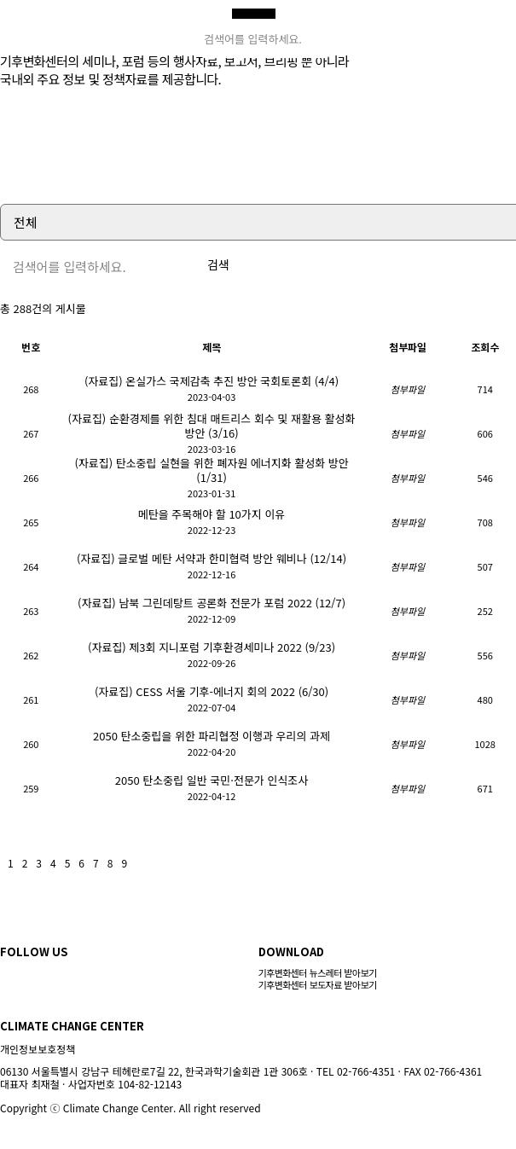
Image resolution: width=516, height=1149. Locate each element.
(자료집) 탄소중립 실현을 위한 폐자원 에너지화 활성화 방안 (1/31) (211, 470)
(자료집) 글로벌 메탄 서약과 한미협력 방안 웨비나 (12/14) (211, 558)
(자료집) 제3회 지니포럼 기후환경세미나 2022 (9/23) (211, 647)
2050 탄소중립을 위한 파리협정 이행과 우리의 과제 (211, 736)
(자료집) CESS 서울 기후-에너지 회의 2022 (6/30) (211, 691)
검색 (218, 264)
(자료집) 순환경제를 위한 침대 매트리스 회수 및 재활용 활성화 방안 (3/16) (212, 425)
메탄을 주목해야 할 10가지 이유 (212, 514)
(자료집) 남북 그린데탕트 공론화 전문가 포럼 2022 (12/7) (211, 603)
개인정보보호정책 (37, 1049)
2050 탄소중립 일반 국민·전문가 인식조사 (211, 780)
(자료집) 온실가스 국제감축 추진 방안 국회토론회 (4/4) (211, 381)
